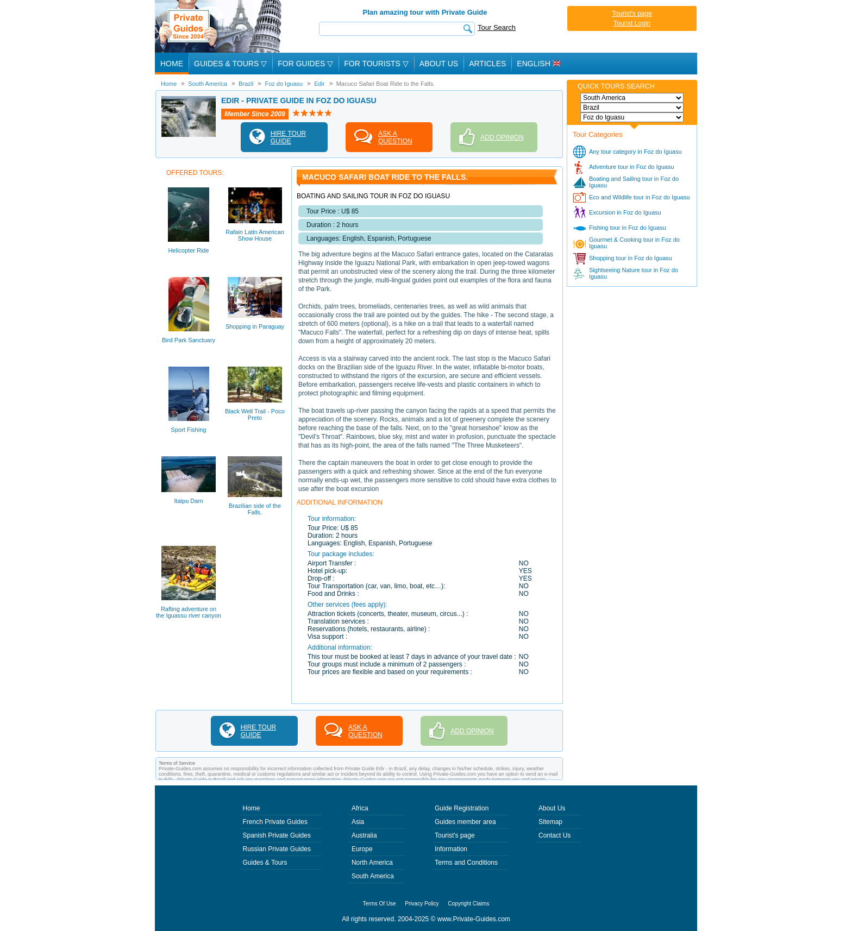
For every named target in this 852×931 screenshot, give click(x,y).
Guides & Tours (265, 862)
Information (451, 849)
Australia (364, 835)
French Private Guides (275, 822)
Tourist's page (632, 13)
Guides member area (465, 822)
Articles (487, 63)
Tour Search (497, 27)
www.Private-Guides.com (473, 919)
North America (372, 862)
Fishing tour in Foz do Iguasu (627, 227)
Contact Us (554, 835)
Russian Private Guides (277, 849)
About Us (438, 63)
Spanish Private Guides (277, 835)
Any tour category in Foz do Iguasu (635, 151)
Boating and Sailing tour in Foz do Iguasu (634, 181)
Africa (360, 808)
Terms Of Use (379, 904)
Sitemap (550, 822)
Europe (362, 849)
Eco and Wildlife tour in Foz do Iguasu (639, 197)
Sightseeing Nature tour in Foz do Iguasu (633, 273)
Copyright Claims (468, 904)
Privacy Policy (421, 904)
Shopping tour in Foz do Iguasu (630, 258)
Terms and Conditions (466, 862)
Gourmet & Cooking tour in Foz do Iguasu (634, 242)
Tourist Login (631, 23)
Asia (358, 822)
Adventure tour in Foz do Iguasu (631, 166)
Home (171, 63)
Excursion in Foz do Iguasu (625, 212)
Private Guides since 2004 (219, 26)
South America (373, 876)
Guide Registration (461, 808)
